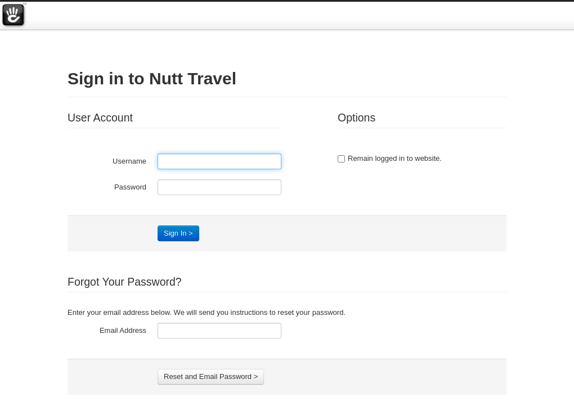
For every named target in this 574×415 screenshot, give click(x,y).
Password (130, 187)
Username (129, 161)
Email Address (123, 330)
